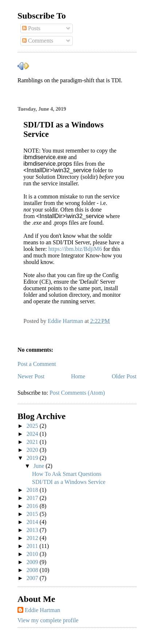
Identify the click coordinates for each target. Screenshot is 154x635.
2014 (33, 522)
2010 (33, 554)
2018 (33, 490)
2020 (33, 450)
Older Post (124, 376)
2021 (33, 442)
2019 (33, 458)
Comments (37, 41)
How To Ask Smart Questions (67, 474)
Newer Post (30, 376)
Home (78, 376)
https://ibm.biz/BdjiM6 (75, 249)
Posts (31, 28)
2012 (33, 538)
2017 (33, 498)
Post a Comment (36, 364)
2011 (33, 546)
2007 (33, 578)
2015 (33, 514)
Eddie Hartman (42, 610)
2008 (33, 570)
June (39, 466)
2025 (33, 426)
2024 (33, 434)
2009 (33, 562)
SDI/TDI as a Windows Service (69, 482)
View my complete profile (47, 620)
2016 (33, 506)
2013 (33, 530)
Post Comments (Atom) (77, 393)
